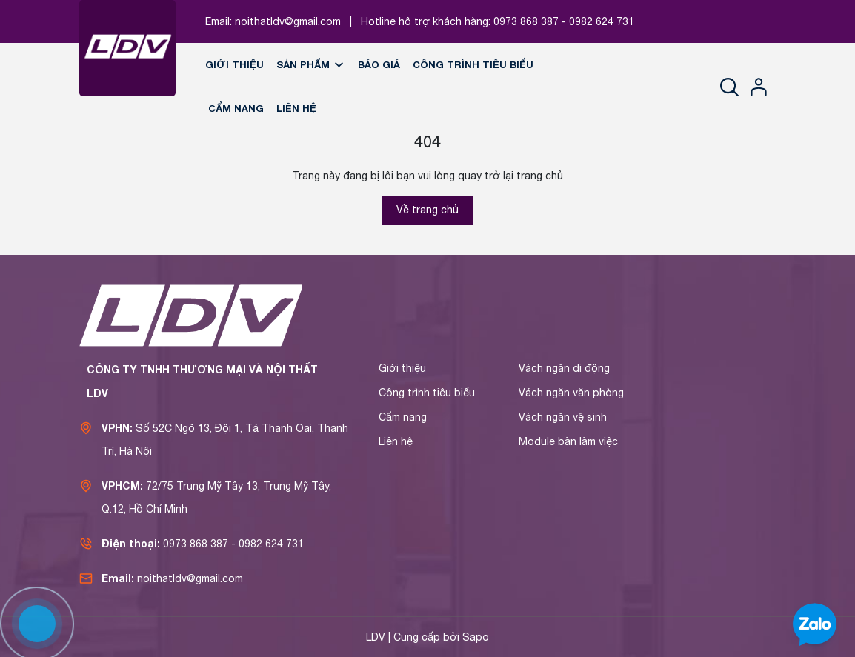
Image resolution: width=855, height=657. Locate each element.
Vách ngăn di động (564, 368)
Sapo (475, 637)
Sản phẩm (310, 64)
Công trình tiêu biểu (473, 64)
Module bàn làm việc (568, 441)
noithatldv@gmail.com (288, 21)
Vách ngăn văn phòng (571, 392)
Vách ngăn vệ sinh (563, 417)
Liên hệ (296, 108)
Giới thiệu (234, 64)
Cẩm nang (236, 108)
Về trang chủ (427, 210)
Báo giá (379, 64)
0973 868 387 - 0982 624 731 (563, 21)
